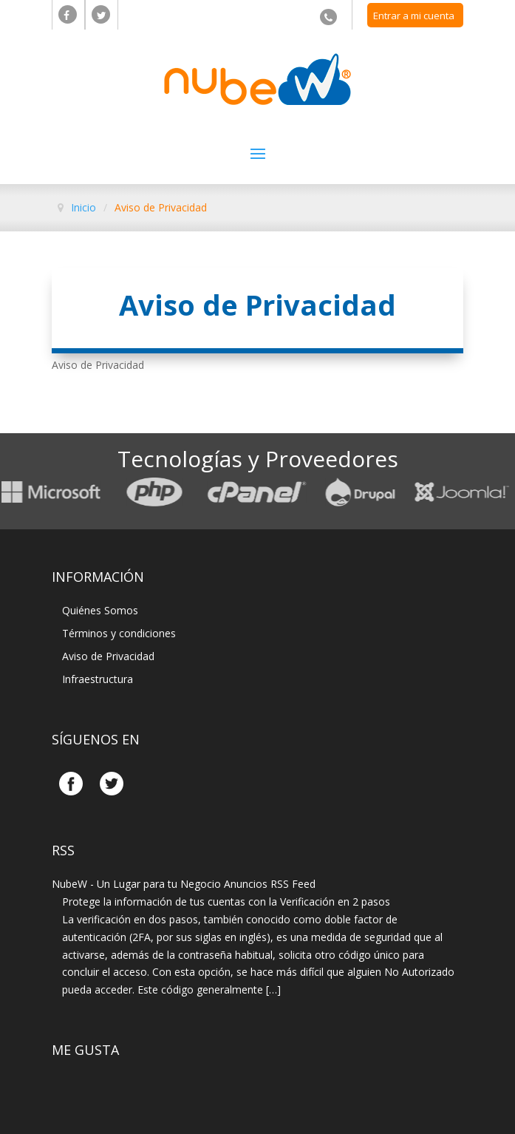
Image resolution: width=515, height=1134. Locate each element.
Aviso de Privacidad (108, 656)
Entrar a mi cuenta (413, 15)
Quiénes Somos (100, 610)
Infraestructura (97, 679)
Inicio (83, 207)
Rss (63, 850)
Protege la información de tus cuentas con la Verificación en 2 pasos (226, 901)
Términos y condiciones (119, 633)
